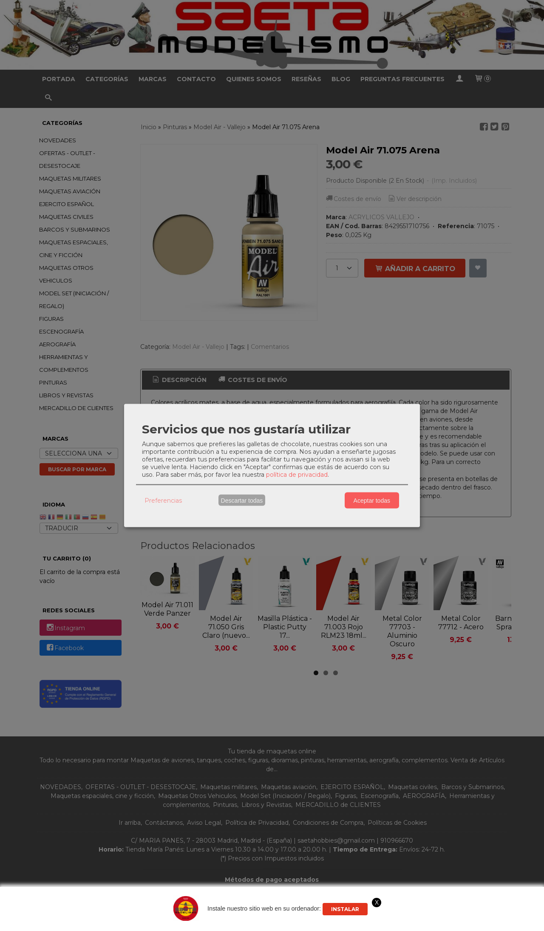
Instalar (345, 909)
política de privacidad (297, 474)
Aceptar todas (372, 500)
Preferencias (163, 500)
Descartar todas (242, 500)
